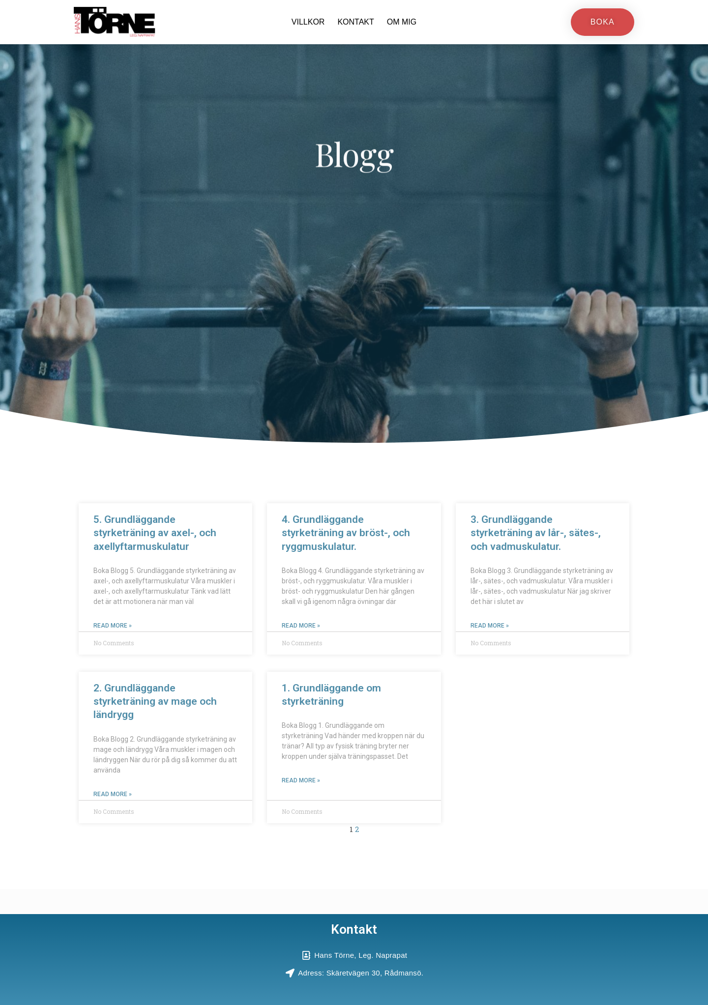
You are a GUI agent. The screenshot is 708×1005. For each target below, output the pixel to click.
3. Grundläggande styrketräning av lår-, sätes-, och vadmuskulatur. (536, 533)
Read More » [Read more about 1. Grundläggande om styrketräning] (301, 780)
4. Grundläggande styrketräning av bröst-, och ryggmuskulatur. (346, 533)
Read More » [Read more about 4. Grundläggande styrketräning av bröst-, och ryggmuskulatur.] (301, 625)
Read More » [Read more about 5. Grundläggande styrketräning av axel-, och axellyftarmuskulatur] (112, 625)
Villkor (308, 22)
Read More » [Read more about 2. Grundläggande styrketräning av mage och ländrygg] (112, 794)
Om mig (401, 22)
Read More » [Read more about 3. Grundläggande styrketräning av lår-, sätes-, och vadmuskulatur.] (490, 625)
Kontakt (355, 22)
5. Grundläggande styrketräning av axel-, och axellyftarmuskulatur (154, 533)
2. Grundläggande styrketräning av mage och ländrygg (155, 701)
